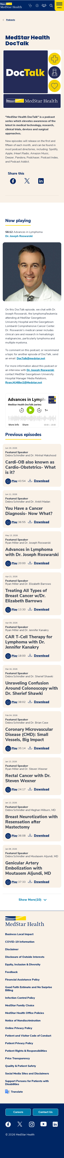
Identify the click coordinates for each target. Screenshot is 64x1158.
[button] (30, 5)
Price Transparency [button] (17, 1058)
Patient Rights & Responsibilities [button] (26, 1051)
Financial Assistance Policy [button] (22, 980)
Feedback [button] (11, 972)
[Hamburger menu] (59, 5)
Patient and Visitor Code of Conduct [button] (28, 1036)
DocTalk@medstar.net (31, 358)
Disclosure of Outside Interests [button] (24, 957)
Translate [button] (17, 1092)
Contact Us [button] (45, 1112)
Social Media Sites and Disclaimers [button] (27, 1073)
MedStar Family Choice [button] (19, 1005)
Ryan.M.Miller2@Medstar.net (23, 382)
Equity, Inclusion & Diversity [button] (22, 964)
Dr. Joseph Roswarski (19, 236)
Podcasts (10, 19)
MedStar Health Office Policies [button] (24, 1013)
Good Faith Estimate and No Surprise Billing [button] (28, 988)
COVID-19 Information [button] (19, 942)
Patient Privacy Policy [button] (19, 1043)
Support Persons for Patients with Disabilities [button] (27, 1082)
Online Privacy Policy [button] (18, 1028)
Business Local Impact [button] (19, 934)
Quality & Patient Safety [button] (20, 1066)
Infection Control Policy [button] (20, 998)
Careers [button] (18, 1112)
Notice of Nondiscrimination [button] (23, 1020)
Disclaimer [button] (11, 949)
